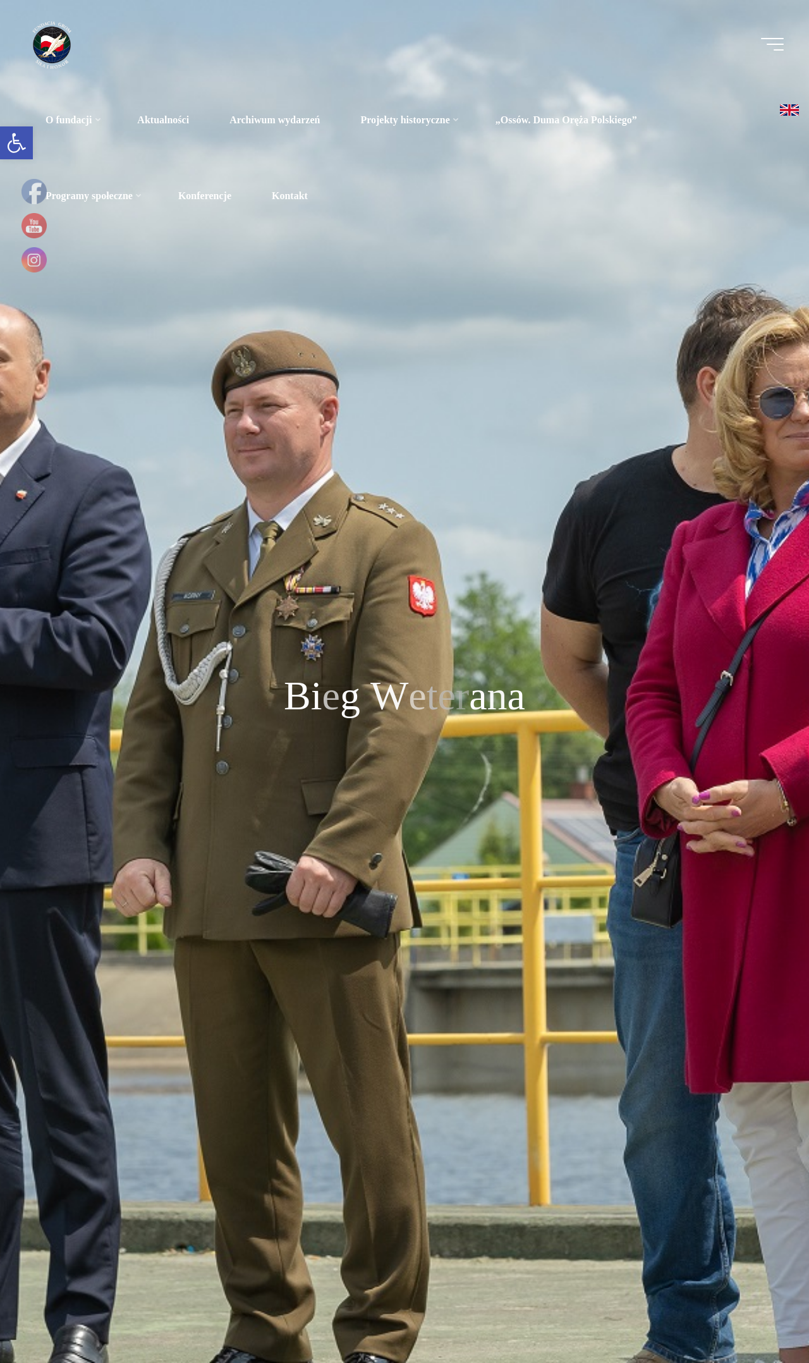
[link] (16, 142)
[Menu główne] (772, 44)
